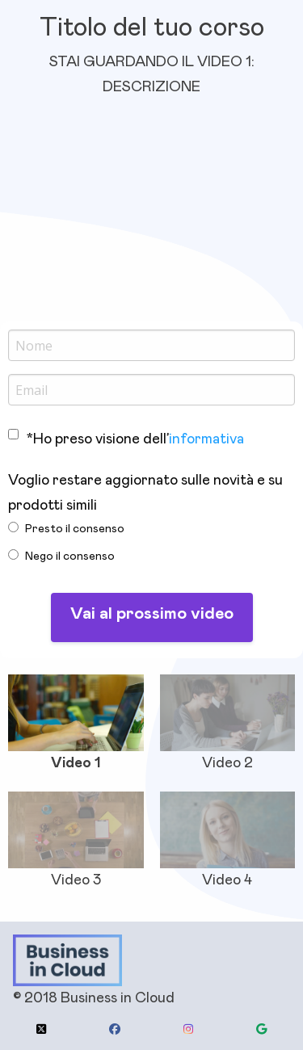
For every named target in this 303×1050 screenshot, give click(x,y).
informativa (206, 439)
